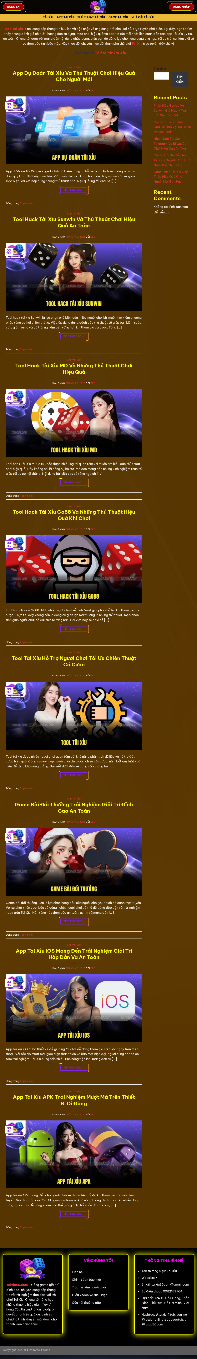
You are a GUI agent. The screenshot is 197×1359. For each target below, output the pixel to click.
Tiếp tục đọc (73, 190)
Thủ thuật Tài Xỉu (110, 53)
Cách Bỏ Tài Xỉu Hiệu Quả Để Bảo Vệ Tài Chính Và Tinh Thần (172, 127)
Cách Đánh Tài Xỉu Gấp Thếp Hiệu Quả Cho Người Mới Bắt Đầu (171, 177)
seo (93, 90)
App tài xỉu (65, 17)
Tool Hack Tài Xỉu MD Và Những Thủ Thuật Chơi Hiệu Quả (74, 368)
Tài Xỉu (48, 17)
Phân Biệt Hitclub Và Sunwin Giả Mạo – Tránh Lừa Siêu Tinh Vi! (171, 110)
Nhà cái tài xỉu (142, 17)
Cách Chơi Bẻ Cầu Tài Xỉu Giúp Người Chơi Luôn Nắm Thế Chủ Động (172, 160)
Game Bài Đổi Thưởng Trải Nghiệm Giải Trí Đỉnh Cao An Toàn (74, 807)
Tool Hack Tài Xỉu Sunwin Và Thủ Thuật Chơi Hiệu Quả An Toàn (74, 222)
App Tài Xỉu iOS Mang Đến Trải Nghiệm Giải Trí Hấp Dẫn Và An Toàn (74, 954)
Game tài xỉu (118, 17)
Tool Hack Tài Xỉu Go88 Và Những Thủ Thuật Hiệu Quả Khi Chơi (74, 515)
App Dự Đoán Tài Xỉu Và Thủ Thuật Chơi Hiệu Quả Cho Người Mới (74, 76)
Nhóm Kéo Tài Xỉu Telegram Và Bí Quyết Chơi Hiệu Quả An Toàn (171, 143)
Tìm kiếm (160, 68)
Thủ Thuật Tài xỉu (91, 17)
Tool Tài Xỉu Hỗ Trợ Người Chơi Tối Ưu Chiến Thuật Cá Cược (74, 661)
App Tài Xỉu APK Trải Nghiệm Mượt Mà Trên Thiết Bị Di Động (74, 1100)
